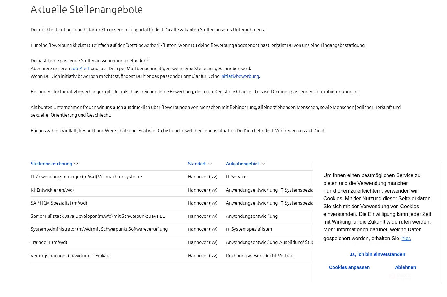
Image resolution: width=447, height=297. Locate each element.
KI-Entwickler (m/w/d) (52, 190)
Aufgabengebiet (245, 163)
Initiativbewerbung (239, 76)
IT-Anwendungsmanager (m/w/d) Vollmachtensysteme (86, 176)
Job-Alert (80, 68)
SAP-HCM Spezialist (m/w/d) (59, 203)
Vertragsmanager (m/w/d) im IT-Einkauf (71, 255)
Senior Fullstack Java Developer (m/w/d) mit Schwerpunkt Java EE (98, 216)
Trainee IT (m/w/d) (49, 242)
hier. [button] (406, 238)
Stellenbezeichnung (54, 163)
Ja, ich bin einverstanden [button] (377, 254)
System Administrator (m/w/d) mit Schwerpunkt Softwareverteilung (99, 229)
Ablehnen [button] (405, 267)
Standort (200, 163)
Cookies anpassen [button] (349, 267)
